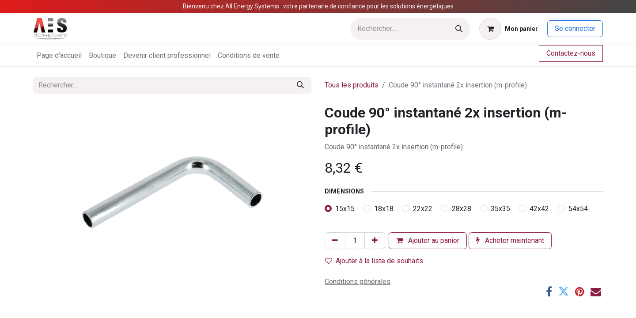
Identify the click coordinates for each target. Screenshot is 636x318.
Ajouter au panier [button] (427, 240)
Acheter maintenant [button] (510, 240)
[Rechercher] (459, 29)
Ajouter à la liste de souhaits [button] (374, 261)
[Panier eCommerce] (508, 29)
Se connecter (575, 28)
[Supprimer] (335, 240)
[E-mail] (596, 291)
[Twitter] (563, 291)
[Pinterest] (579, 291)
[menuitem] (59, 55)
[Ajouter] (374, 240)
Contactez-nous (570, 53)
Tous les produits (352, 85)
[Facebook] (549, 291)
